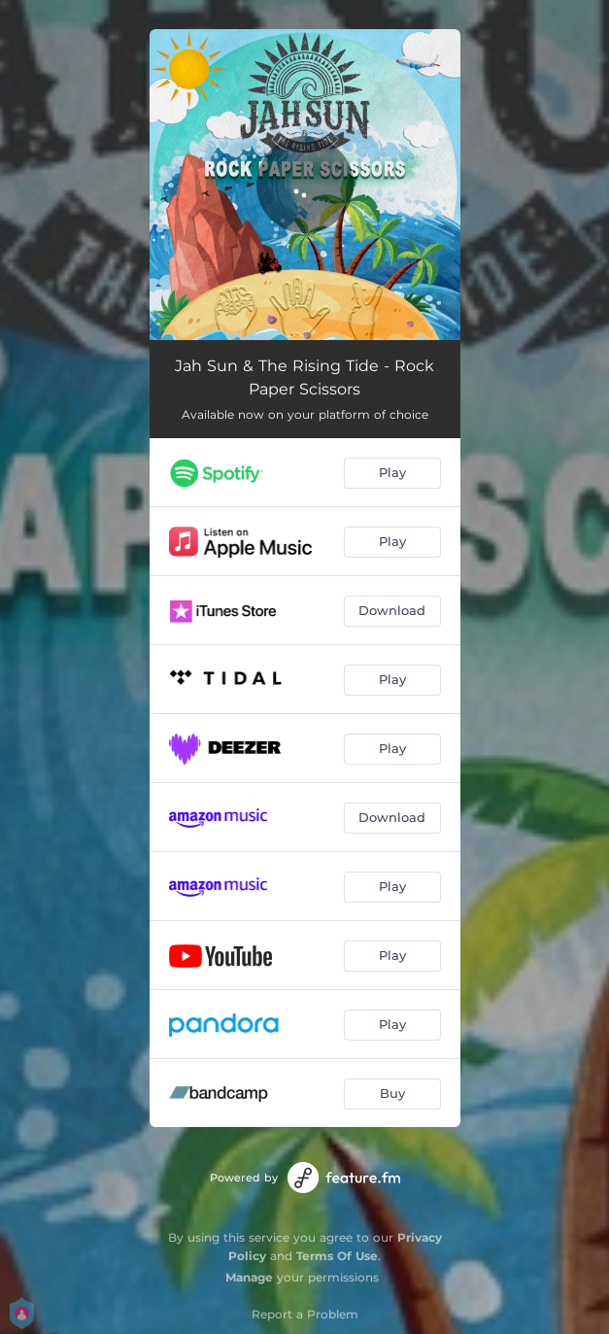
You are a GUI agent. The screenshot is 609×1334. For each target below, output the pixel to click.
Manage (249, 1277)
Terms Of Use (337, 1255)
